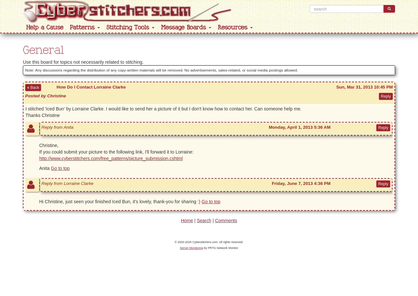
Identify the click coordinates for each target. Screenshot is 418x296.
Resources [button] (235, 28)
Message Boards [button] (186, 28)
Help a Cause (44, 28)
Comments (226, 220)
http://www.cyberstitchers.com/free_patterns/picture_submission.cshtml (111, 158)
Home (187, 220)
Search (204, 220)
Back (33, 87)
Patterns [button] (85, 28)
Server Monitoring (191, 248)
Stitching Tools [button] (130, 28)
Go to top (60, 168)
